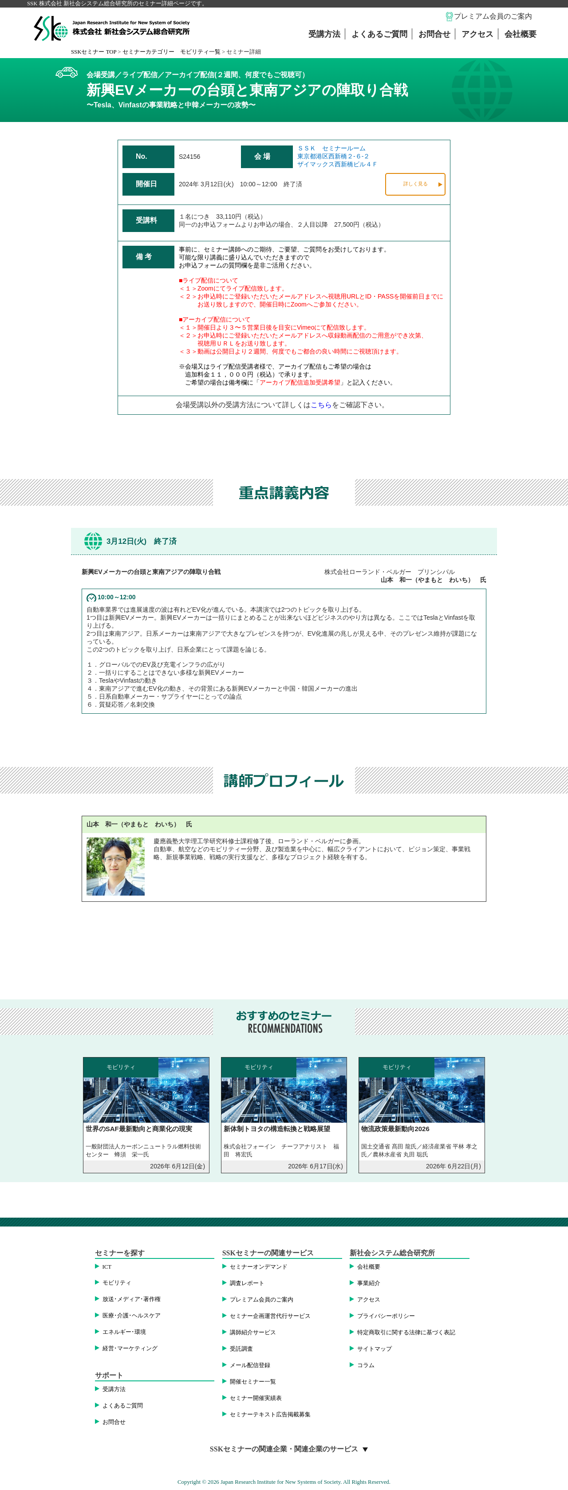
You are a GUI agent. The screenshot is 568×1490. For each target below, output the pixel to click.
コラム (366, 1365)
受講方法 (324, 34)
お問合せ (434, 34)
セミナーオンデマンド (259, 1267)
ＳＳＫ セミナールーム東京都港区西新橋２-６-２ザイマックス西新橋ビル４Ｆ (337, 156)
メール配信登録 (250, 1365)
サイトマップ (374, 1349)
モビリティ (117, 1283)
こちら (321, 405)
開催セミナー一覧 (253, 1382)
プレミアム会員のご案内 (493, 16)
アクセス (477, 34)
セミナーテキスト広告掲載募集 (270, 1414)
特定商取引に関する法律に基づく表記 (406, 1332)
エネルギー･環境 (124, 1332)
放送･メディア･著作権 (132, 1299)
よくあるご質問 (379, 34)
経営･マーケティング (130, 1348)
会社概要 (520, 34)
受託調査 (241, 1349)
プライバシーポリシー (386, 1316)
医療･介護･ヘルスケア (132, 1316)
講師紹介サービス (253, 1332)
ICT (107, 1267)
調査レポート (247, 1283)
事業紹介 (368, 1283)
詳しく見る (415, 183)
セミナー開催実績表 (256, 1398)
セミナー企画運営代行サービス (270, 1316)
